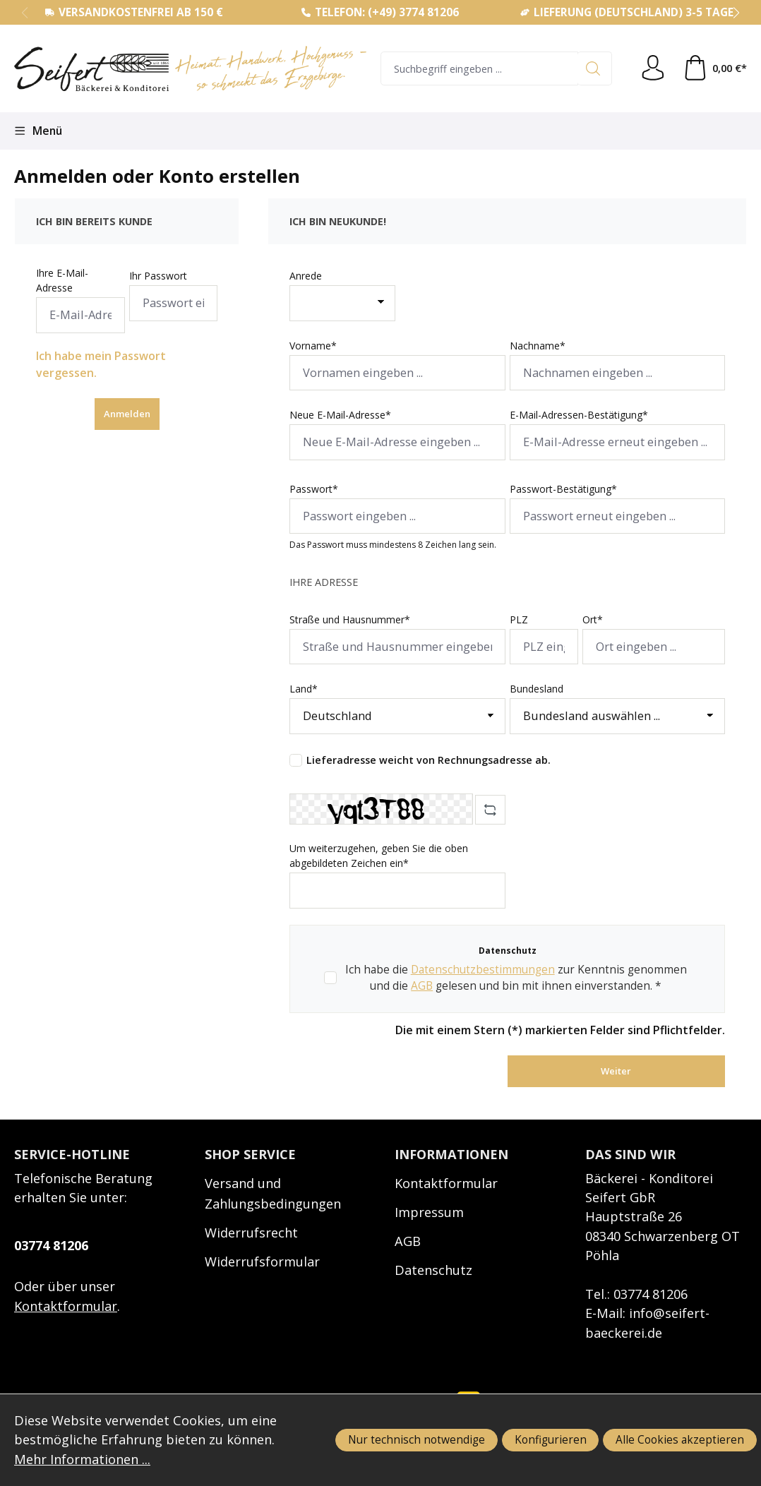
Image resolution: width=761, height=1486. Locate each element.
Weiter (616, 1071)
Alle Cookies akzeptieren (680, 1439)
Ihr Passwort (158, 275)
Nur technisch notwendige (416, 1439)
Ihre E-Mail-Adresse (62, 280)
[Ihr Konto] (653, 68)
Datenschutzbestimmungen (483, 969)
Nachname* (537, 345)
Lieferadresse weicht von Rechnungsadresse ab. (428, 760)
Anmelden (127, 413)
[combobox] (479, 68)
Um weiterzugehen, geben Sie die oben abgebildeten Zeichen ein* (378, 855)
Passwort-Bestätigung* (563, 489)
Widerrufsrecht (251, 1232)
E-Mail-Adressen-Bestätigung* (579, 414)
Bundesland (536, 688)
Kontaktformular (65, 1306)
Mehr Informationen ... (82, 1459)
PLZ (519, 619)
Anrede (305, 275)
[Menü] (38, 131)
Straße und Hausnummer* (349, 619)
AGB (422, 985)
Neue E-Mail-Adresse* (340, 414)
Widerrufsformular (262, 1261)
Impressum (429, 1212)
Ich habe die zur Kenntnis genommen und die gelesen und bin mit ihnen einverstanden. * (516, 977)
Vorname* (313, 345)
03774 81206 (51, 1245)
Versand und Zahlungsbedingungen (273, 1193)
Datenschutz (433, 1270)
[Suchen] (594, 68)
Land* (303, 688)
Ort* (592, 619)
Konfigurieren (551, 1439)
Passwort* (313, 489)
